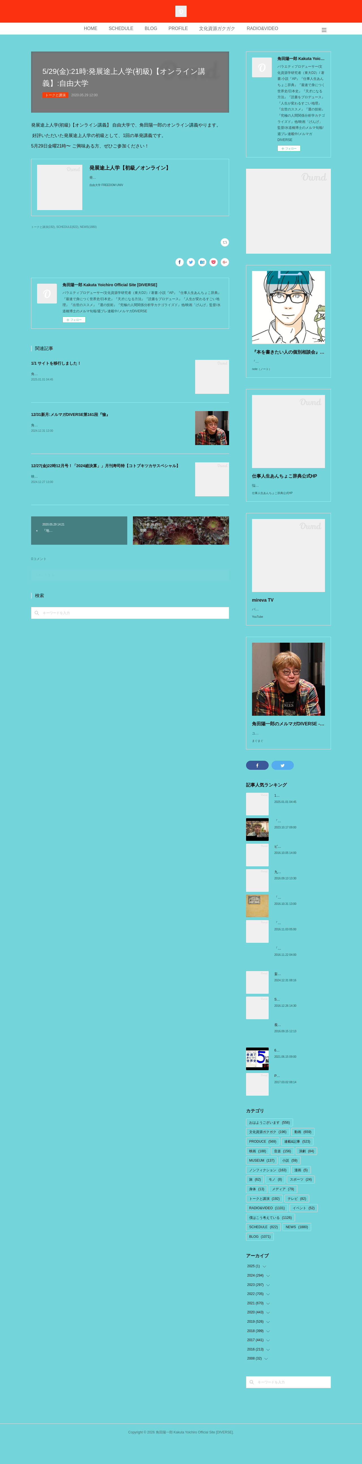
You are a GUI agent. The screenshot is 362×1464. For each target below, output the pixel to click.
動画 (302, 1155)
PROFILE (178, 28)
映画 (257, 1174)
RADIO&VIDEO (262, 28)
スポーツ (301, 1202)
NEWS (297, 1250)
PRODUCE (262, 1164)
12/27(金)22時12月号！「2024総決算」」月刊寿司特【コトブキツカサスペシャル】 (105, 465)
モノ (275, 1202)
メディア (283, 1212)
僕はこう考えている (270, 1240)
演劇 (306, 1174)
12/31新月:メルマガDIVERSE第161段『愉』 (70, 414)
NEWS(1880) (88, 226)
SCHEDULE (121, 28)
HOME (90, 28)
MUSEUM (261, 1183)
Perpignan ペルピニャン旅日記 (297, 1098)
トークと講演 (55, 95)
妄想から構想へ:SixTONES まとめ (300, 997)
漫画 (301, 1193)
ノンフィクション (267, 1193)
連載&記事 (297, 1164)
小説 (289, 1183)
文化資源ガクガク (217, 28)
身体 (256, 1212)
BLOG (151, 28)
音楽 (282, 1174)
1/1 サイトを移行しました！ (56, 363)
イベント (303, 1231)
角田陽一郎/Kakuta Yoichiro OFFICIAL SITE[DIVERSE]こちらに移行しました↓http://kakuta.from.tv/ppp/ (109, 374)
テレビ (297, 1221)
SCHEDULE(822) (67, 226)
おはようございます (269, 1145)
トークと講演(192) (43, 226)
